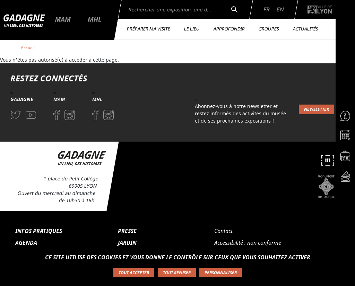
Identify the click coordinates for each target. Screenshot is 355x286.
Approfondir (229, 29)
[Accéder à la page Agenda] (345, 136)
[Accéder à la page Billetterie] (345, 178)
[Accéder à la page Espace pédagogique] (345, 157)
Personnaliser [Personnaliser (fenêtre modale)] (221, 273)
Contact (223, 231)
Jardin (127, 243)
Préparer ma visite (149, 29)
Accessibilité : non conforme (247, 243)
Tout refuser (177, 273)
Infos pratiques (38, 231)
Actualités (306, 29)
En (280, 9)
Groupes (269, 29)
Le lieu (192, 29)
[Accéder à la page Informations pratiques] (345, 116)
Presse (127, 231)
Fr (266, 9)
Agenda (26, 243)
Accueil (28, 48)
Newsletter (316, 109)
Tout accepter (134, 273)
